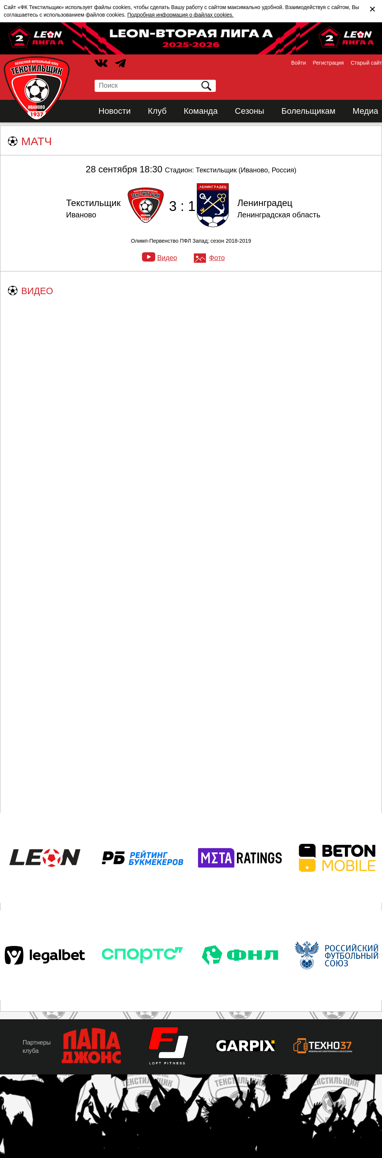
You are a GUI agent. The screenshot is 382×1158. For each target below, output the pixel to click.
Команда (201, 111)
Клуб (157, 111)
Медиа (365, 111)
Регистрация (328, 63)
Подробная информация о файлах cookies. (180, 15)
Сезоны (249, 111)
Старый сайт (366, 63)
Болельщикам (308, 111)
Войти (298, 63)
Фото (217, 258)
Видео (167, 258)
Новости (114, 111)
